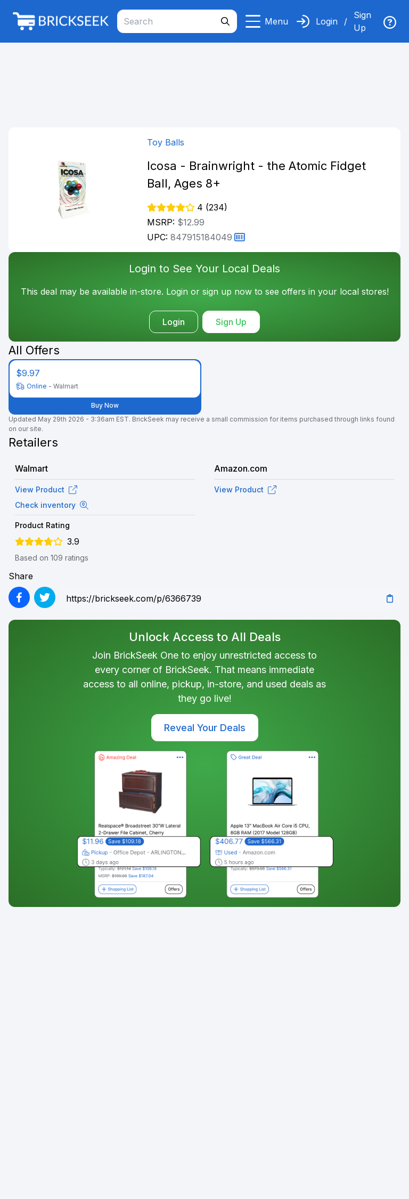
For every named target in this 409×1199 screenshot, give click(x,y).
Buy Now (105, 405)
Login (327, 21)
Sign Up (362, 21)
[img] (389, 22)
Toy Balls (165, 142)
